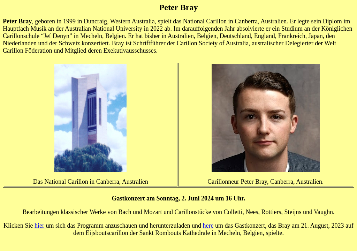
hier (40, 225)
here (208, 225)
